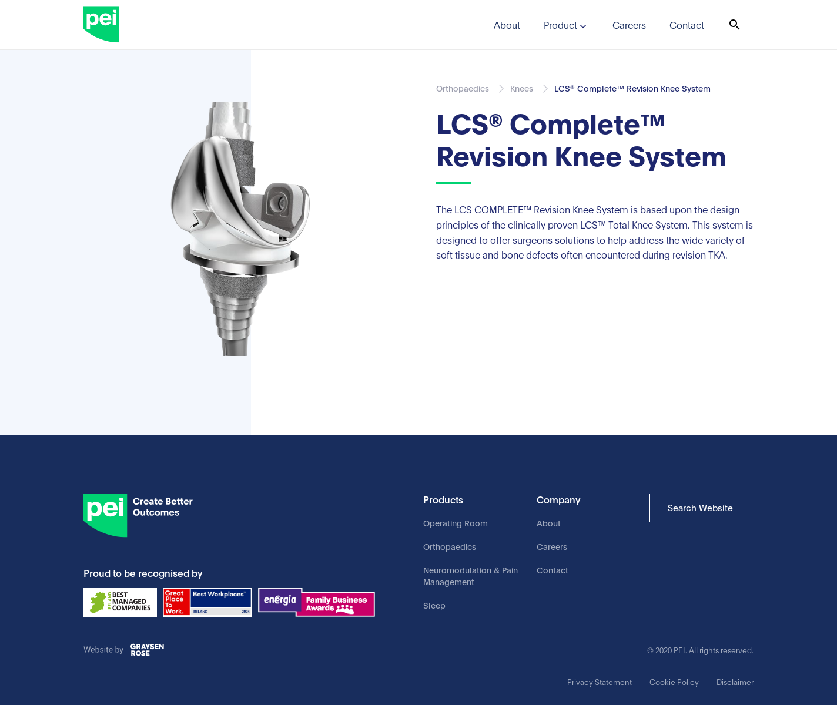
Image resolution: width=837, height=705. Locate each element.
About (549, 522)
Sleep (434, 604)
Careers (552, 546)
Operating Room (455, 522)
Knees (521, 87)
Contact (552, 569)
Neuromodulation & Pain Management (470, 575)
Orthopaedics (449, 546)
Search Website (700, 507)
